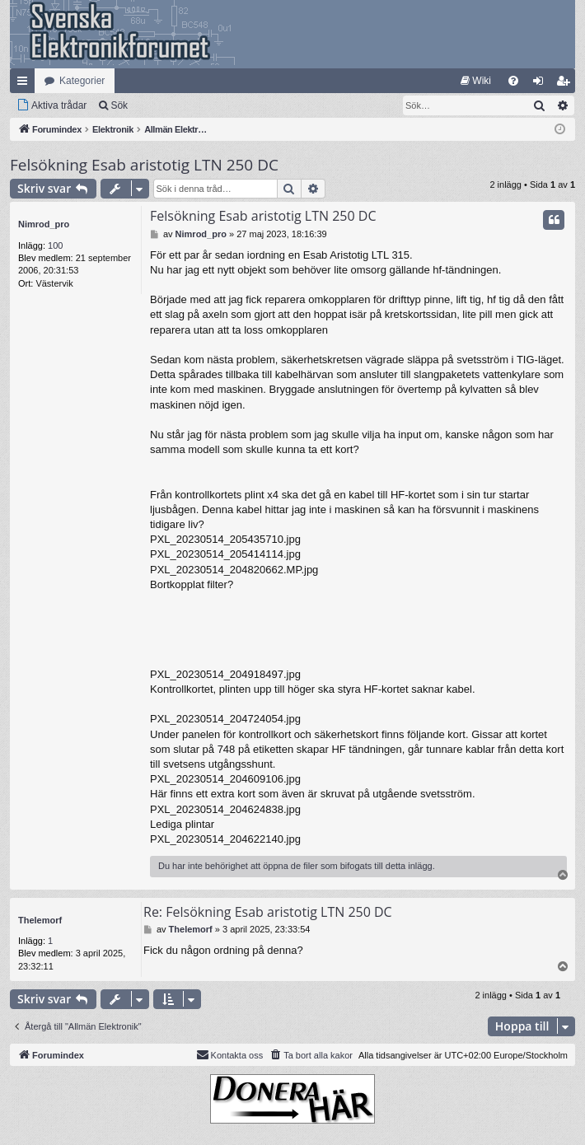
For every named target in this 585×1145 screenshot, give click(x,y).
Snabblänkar (25, 84)
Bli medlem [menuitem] (566, 84)
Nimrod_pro (43, 224)
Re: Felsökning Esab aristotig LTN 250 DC (267, 912)
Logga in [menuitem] (541, 84)
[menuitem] (476, 80)
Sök (119, 105)
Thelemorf (40, 920)
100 (55, 245)
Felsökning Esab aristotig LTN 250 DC (144, 164)
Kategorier (82, 80)
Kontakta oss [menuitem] (230, 1054)
